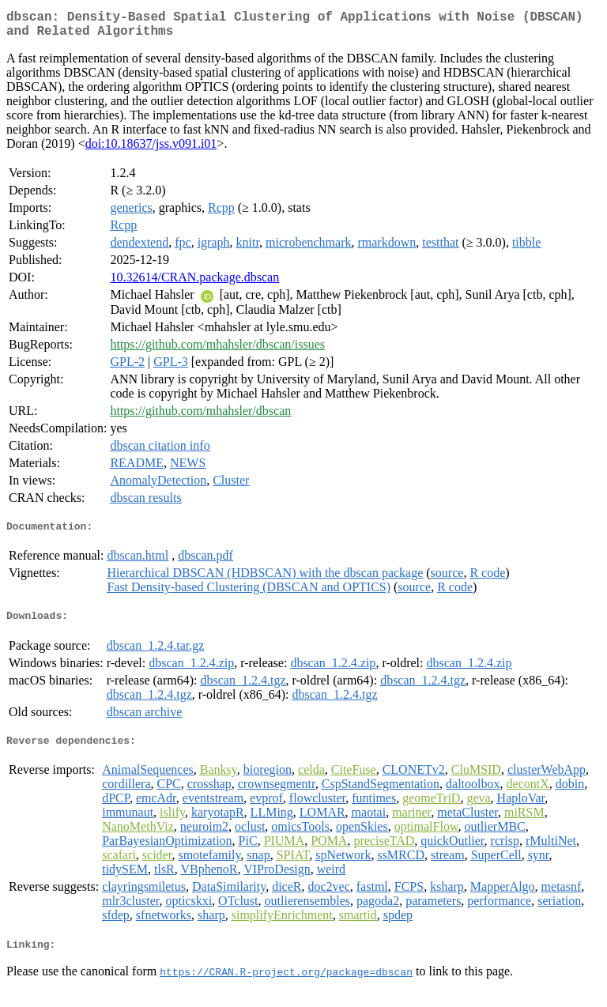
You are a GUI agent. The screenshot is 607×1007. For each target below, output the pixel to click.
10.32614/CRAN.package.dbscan (194, 283)
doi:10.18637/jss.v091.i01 (151, 150)
